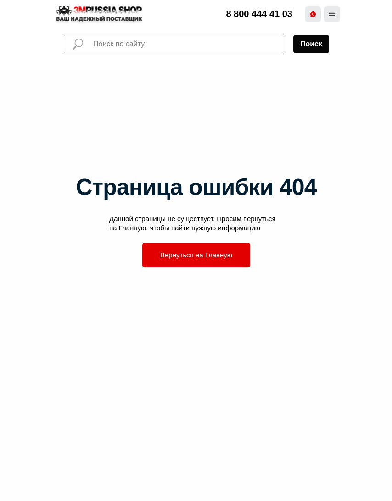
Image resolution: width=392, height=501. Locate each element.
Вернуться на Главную (196, 255)
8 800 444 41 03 (259, 14)
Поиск (311, 44)
